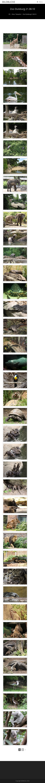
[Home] (9, 14)
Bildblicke (8, 1)
